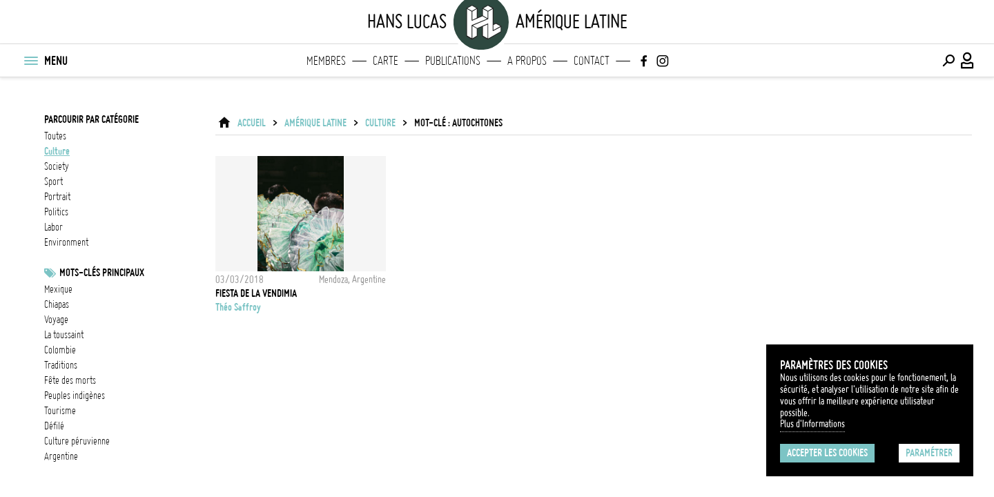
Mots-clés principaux (101, 272)
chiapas (56, 304)
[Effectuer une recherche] (948, 60)
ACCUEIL (251, 123)
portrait (57, 197)
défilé (54, 426)
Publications (452, 61)
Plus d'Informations (812, 424)
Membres (326, 61)
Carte (385, 61)
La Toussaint (64, 335)
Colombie (60, 350)
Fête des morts (70, 380)
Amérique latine (315, 123)
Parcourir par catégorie (91, 119)
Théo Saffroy (238, 307)
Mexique (58, 289)
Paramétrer (929, 453)
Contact (592, 61)
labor (53, 227)
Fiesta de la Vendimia (256, 293)
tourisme (60, 411)
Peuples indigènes (74, 395)
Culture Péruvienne (77, 441)
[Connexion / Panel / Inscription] (967, 60)
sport (53, 181)
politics (56, 212)
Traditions (60, 365)
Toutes (55, 136)
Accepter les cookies (827, 453)
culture (57, 151)
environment (66, 242)
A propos (527, 61)
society (56, 166)
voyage (56, 319)
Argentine (61, 456)
